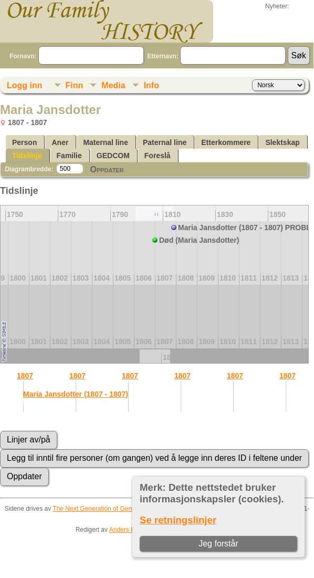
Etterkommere (225, 142)
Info (151, 85)
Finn (74, 85)
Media (113, 85)
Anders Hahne (129, 529)
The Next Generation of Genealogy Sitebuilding (119, 508)
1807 (25, 375)
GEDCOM (113, 155)
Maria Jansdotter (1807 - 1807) (75, 394)
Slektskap (282, 142)
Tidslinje (27, 155)
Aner (59, 142)
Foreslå (157, 155)
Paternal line (164, 142)
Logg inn (25, 85)
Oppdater (106, 169)
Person (24, 142)
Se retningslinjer (178, 519)
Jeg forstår (218, 543)
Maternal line (105, 142)
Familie (69, 155)
